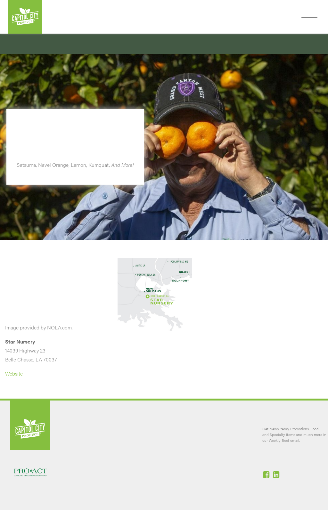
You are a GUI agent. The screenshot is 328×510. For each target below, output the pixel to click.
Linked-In (277, 474)
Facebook (267, 474)
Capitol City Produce (25, 17)
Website (14, 373)
